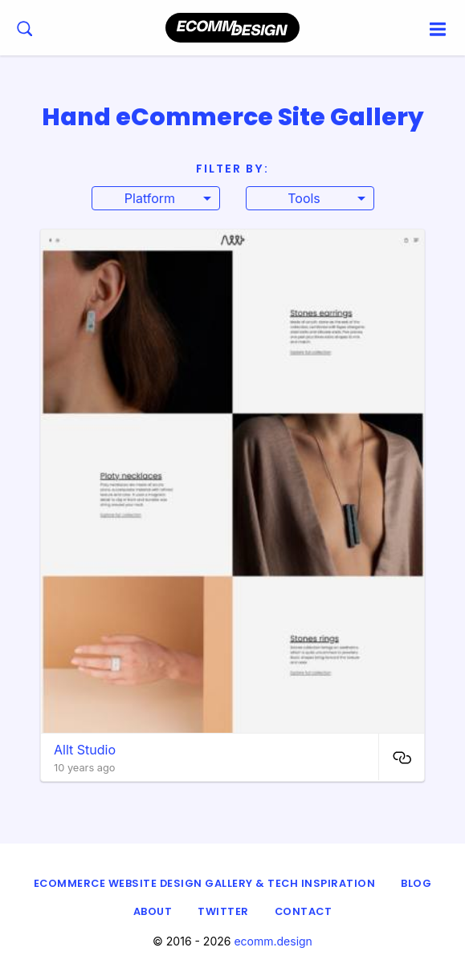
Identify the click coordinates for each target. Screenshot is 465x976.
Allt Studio (85, 750)
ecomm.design (273, 941)
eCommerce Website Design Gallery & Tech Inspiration (205, 883)
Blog (416, 883)
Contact (303, 911)
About (153, 911)
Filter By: (232, 169)
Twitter (223, 911)
